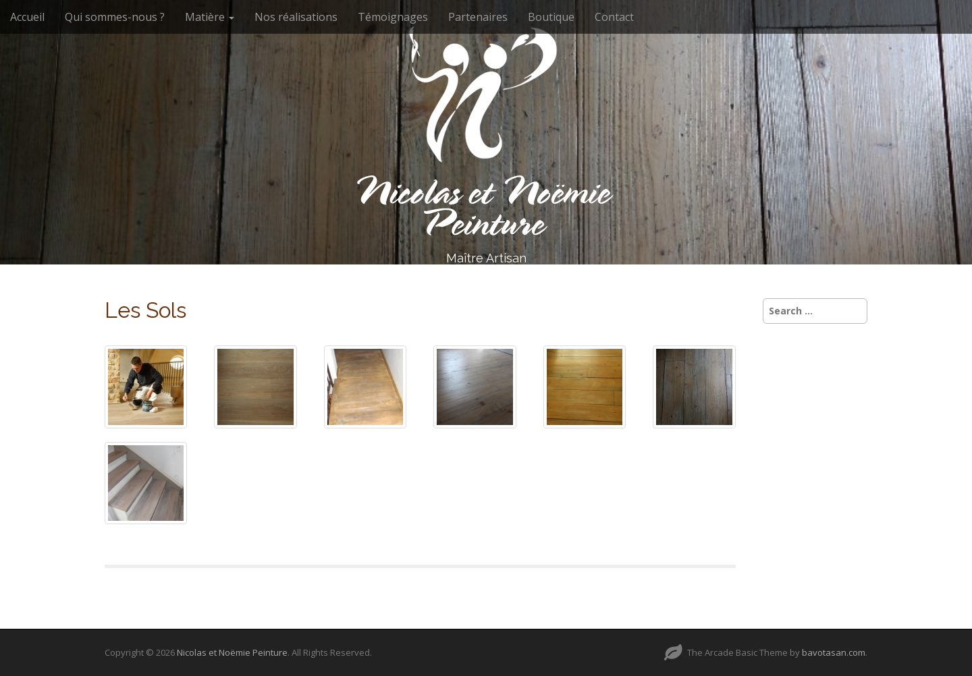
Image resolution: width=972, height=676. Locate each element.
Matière (209, 16)
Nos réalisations (296, 16)
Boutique (551, 16)
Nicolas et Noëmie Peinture (232, 652)
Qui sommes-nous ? (115, 16)
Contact (614, 16)
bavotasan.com (833, 652)
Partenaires (478, 16)
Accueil (27, 16)
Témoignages (393, 16)
